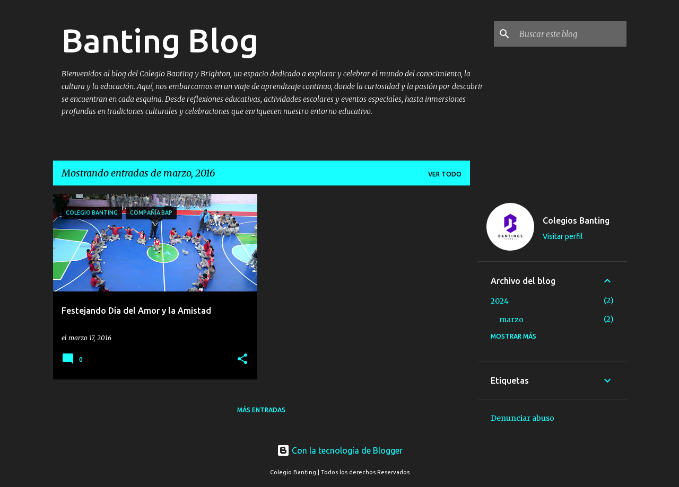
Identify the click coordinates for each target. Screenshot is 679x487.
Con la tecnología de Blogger (340, 450)
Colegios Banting (576, 220)
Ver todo (445, 174)
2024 (500, 301)
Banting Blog (160, 40)
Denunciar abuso (522, 418)
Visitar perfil (563, 236)
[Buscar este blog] (570, 34)
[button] (242, 359)
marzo (511, 319)
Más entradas (261, 409)
